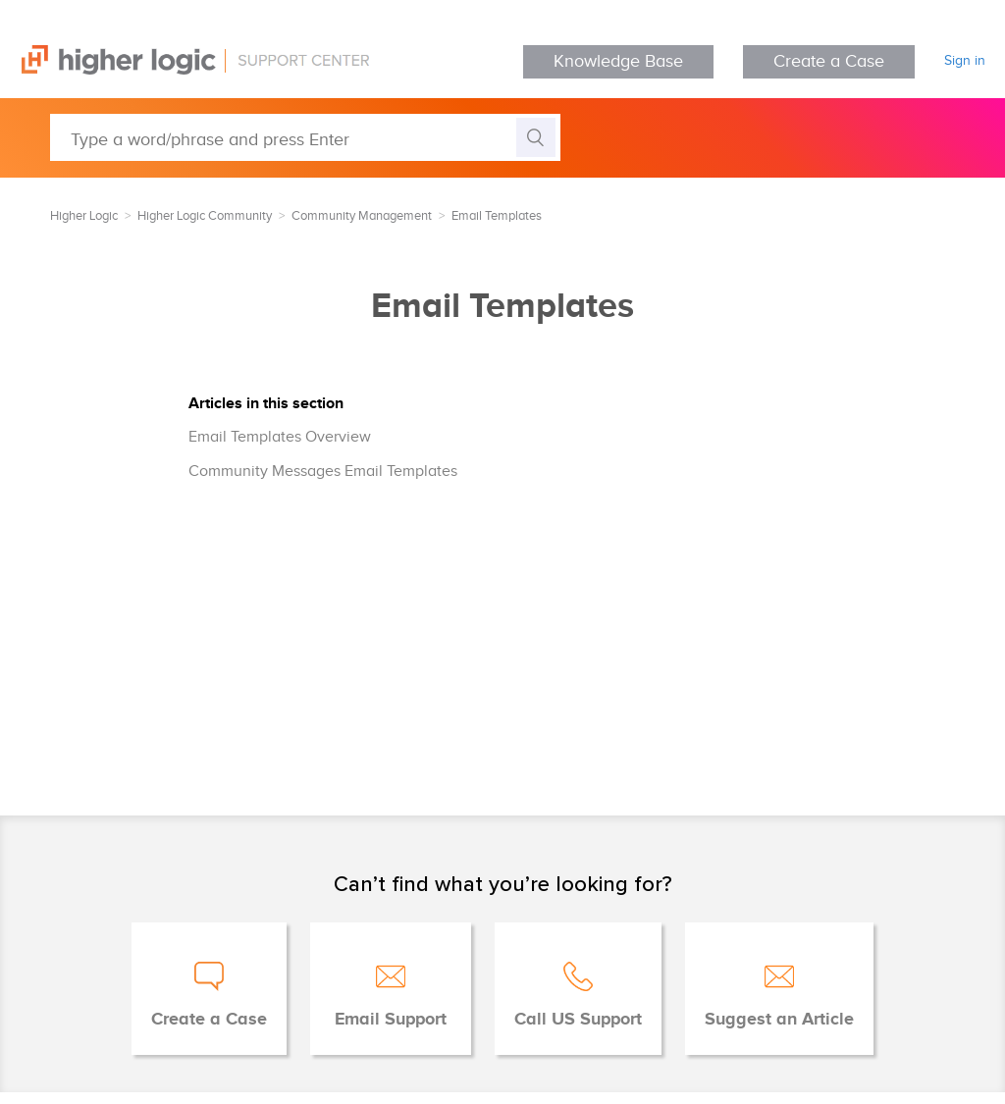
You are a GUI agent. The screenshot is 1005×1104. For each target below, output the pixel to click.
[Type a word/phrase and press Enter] (305, 137)
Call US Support (578, 1019)
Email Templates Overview (279, 437)
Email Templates (496, 216)
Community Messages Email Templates (322, 471)
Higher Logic (84, 216)
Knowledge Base (618, 61)
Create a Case (828, 61)
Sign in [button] (964, 61)
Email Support (390, 1019)
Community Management (361, 216)
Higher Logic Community (204, 216)
